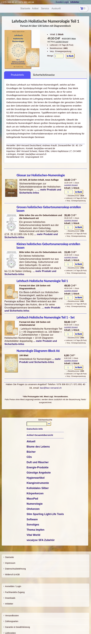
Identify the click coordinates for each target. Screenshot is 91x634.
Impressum (10, 563)
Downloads (10, 598)
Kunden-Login (62, 2)
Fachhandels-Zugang (15, 592)
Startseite (9, 557)
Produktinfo (17, 74)
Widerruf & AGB (12, 574)
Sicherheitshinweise (44, 74)
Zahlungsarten (11, 621)
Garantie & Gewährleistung (17, 627)
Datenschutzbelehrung (15, 569)
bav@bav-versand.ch (51, 388)
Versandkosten (12, 615)
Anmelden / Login (13, 586)
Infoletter (9, 604)
